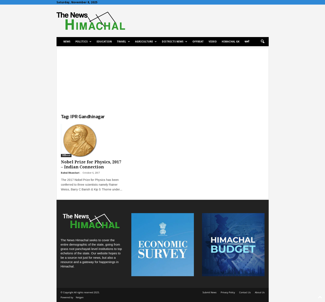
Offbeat (198, 41)
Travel (123, 41)
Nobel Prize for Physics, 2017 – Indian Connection (91, 164)
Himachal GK (231, 41)
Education (104, 41)
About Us (260, 292)
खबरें (247, 41)
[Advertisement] (163, 77)
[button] (262, 41)
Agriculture (146, 41)
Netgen (80, 297)
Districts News (174, 41)
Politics (83, 41)
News (66, 41)
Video (213, 41)
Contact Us (245, 292)
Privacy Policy (228, 292)
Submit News (210, 292)
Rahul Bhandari (70, 173)
